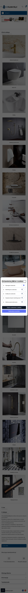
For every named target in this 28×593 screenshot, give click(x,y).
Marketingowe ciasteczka (11, 289)
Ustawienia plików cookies (12, 281)
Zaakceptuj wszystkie (14, 311)
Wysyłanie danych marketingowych (13, 298)
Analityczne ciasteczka (10, 293)
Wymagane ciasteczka (10, 285)
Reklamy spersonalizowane (11, 302)
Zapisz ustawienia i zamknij (14, 307)
